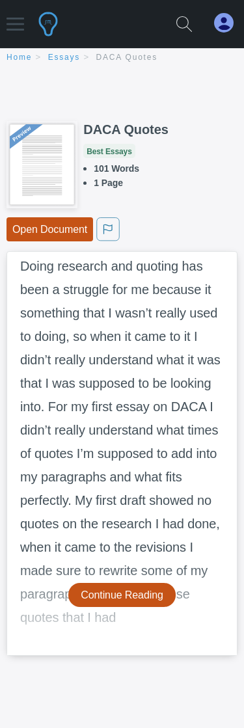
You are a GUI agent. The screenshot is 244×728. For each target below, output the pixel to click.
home (19, 57)
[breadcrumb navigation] (122, 58)
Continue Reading (122, 594)
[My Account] (229, 23)
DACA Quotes (127, 57)
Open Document (49, 229)
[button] (15, 17)
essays (64, 57)
